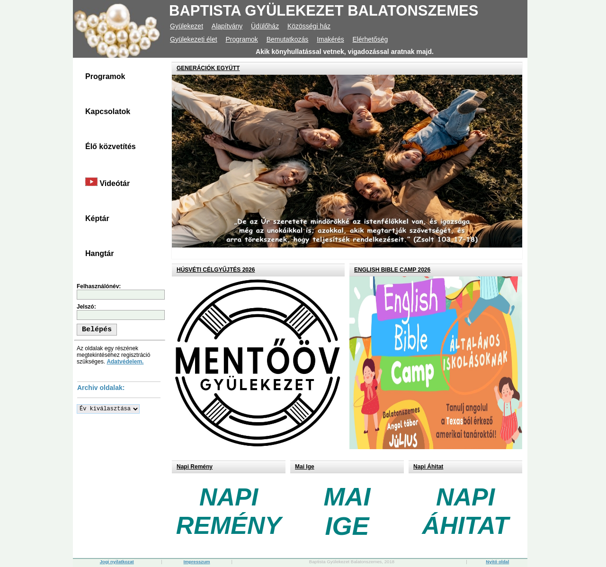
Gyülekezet (186, 26)
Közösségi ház (308, 26)
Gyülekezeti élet (193, 39)
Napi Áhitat (428, 466)
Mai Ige (304, 466)
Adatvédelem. (125, 361)
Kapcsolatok (107, 111)
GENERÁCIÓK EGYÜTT (208, 68)
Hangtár (99, 253)
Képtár (97, 218)
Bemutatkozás (288, 39)
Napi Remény (195, 466)
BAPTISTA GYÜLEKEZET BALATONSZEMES (323, 10)
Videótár (107, 182)
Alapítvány (227, 26)
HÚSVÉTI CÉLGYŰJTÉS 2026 (216, 269)
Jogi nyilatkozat (117, 561)
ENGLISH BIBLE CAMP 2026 (392, 269)
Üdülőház (265, 26)
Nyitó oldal (497, 561)
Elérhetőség (370, 39)
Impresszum (197, 561)
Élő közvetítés (110, 146)
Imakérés (330, 39)
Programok (241, 39)
